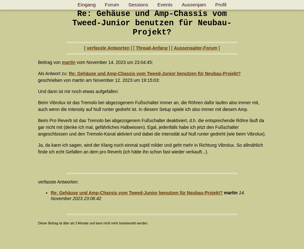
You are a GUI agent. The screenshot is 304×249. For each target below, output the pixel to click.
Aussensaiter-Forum (195, 48)
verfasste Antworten (108, 48)
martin (69, 62)
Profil (220, 4)
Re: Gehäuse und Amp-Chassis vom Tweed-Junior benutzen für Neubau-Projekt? (154, 73)
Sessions (138, 4)
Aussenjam (194, 4)
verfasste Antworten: (58, 181)
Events (164, 4)
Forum (112, 4)
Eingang (86, 4)
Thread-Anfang (152, 48)
